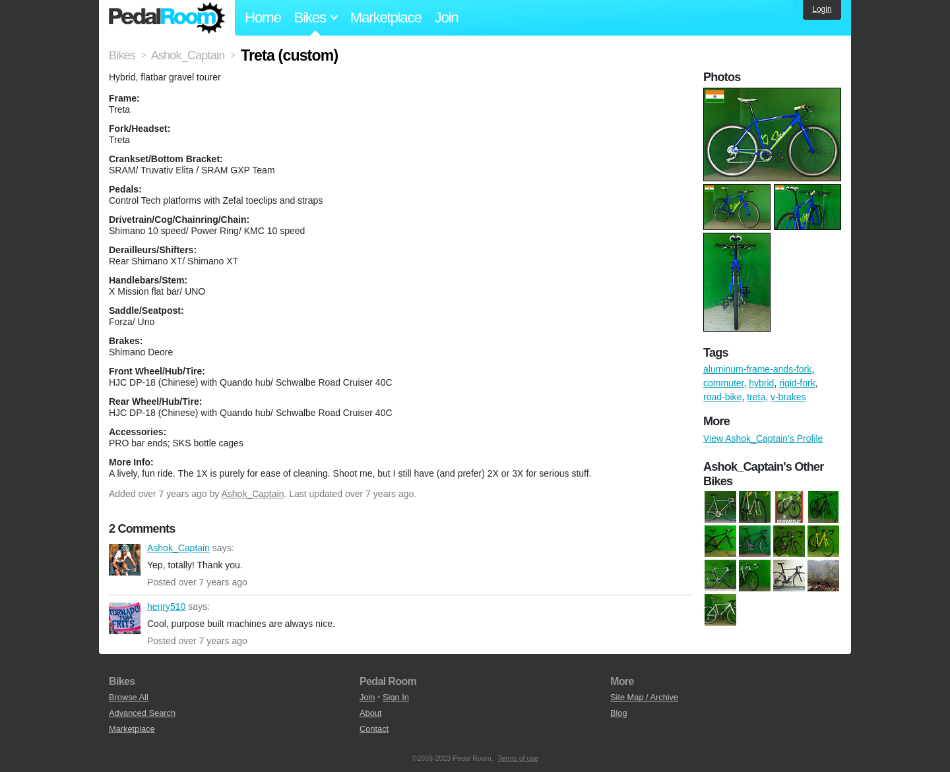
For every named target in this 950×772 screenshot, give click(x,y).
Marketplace (386, 17)
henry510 (125, 618)
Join (447, 17)
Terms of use (518, 758)
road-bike (722, 397)
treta (756, 397)
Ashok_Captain (252, 494)
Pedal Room (167, 18)
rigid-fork (797, 383)
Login (821, 9)
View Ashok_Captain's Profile (763, 438)
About (370, 713)
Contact (374, 729)
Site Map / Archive (644, 697)
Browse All (128, 697)
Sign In (396, 697)
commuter (723, 383)
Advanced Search (142, 713)
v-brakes (788, 397)
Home (263, 17)
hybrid (761, 383)
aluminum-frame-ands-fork (757, 369)
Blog (618, 713)
